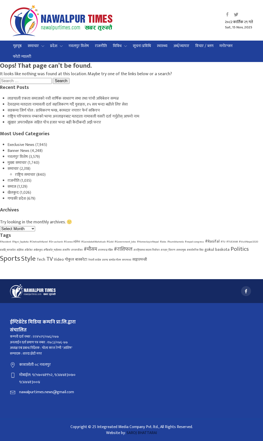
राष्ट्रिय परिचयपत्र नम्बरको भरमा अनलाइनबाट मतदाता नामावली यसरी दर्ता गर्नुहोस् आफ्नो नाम (73, 116)
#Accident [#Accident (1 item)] (5, 242)
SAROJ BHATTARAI (142, 433)
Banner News (18, 150)
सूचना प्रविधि (142, 46)
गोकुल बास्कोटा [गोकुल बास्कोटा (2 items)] (76, 259)
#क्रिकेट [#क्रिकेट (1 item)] (29, 250)
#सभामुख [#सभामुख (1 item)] (181, 250)
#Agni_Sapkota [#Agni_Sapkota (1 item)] (20, 242)
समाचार (33, 46)
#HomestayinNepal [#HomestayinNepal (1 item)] (148, 242)
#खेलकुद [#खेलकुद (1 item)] (38, 250)
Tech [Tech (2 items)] (41, 259)
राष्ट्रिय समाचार (25, 174)
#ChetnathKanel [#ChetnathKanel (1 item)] (39, 242)
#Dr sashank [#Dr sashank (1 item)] (56, 242)
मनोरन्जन (226, 46)
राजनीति (101, 46)
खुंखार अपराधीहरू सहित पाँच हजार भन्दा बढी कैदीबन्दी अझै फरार (54, 122)
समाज (11, 186)
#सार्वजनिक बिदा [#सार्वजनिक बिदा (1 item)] (195, 250)
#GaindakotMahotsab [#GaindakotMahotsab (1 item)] (93, 242)
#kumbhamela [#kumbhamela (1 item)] (175, 242)
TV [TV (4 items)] (49, 259)
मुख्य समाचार (17, 162)
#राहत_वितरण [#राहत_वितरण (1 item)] (168, 250)
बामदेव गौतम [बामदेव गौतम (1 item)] (115, 260)
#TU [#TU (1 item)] (223, 242)
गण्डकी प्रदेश (16, 198)
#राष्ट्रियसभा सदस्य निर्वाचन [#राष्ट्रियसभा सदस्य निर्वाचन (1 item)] (146, 250)
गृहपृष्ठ (17, 46)
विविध (117, 46)
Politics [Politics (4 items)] (240, 249)
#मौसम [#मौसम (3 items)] (90, 249)
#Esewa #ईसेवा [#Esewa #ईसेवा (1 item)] (72, 242)
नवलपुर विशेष (78, 46)
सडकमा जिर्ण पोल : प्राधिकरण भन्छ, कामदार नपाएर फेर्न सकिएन (53, 110)
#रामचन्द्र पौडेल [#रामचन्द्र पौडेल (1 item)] (105, 250)
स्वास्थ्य (162, 46)
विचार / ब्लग (204, 46)
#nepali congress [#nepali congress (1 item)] (194, 242)
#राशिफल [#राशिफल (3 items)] (123, 249)
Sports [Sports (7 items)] (10, 258)
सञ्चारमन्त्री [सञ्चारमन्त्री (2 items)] (139, 259)
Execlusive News (20, 144)
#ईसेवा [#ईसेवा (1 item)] (20, 250)
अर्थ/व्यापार (181, 46)
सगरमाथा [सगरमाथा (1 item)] (126, 260)
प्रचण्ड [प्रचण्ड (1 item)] (105, 260)
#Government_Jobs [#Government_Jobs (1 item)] (125, 242)
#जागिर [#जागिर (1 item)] (66, 250)
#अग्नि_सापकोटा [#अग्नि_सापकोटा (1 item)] (8, 250)
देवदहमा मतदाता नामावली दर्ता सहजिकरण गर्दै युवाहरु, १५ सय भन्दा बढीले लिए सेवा (67, 104)
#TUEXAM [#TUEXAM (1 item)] (232, 242)
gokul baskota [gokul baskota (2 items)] (217, 249)
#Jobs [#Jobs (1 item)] (163, 242)
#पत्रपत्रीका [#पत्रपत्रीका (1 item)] (77, 250)
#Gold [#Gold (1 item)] (110, 242)
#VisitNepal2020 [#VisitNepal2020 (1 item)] (248, 242)
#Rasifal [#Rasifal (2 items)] (212, 241)
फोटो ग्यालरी (22, 56)
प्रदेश (53, 46)
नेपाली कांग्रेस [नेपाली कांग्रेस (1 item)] (94, 260)
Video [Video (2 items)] (59, 259)
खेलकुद (13, 192)
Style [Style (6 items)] (28, 258)
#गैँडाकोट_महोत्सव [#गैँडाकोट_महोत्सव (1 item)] (53, 250)
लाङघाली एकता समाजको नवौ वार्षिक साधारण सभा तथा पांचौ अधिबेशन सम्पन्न (63, 98)
